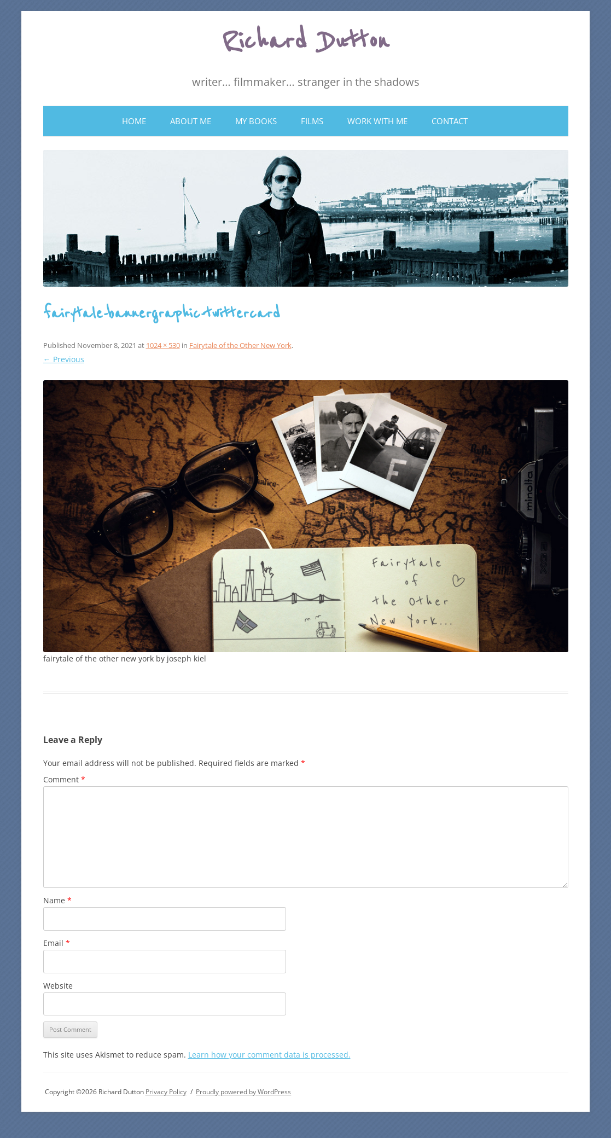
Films (312, 120)
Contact (450, 120)
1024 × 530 (163, 345)
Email (56, 943)
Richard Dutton (305, 41)
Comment (64, 779)
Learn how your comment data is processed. (269, 1054)
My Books (256, 120)
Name (57, 900)
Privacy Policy (166, 1091)
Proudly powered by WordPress (243, 1091)
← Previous (63, 359)
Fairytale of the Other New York (240, 345)
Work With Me (377, 120)
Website (58, 985)
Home (134, 120)
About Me (190, 120)
